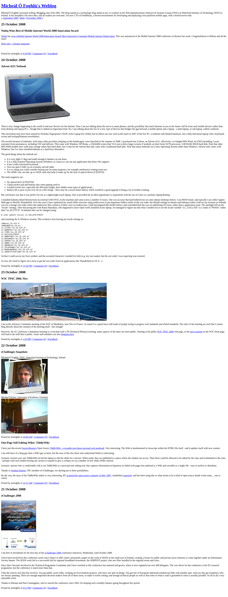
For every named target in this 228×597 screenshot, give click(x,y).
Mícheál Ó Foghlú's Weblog (28, 5)
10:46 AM (27, 443)
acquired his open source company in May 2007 (88, 482)
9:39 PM (27, 53)
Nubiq (4, 36)
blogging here (67, 341)
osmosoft (127, 482)
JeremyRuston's (29, 454)
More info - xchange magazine (15, 44)
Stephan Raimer (18, 477)
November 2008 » (34, 18)
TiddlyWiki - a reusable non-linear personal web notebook (77, 454)
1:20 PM (27, 346)
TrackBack (52, 53)
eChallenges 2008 (52, 559)
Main (22, 18)
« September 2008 (9, 18)
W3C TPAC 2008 (165, 338)
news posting (196, 338)
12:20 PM (27, 272)
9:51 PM (27, 594)
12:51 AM (27, 489)
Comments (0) (39, 53)
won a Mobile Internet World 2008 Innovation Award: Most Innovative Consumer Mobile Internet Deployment (63, 36)
